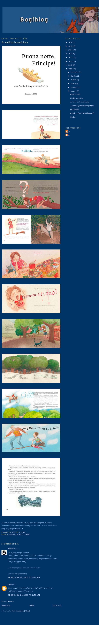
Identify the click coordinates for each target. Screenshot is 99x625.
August (74, 80)
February (74, 87)
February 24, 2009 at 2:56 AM (24, 595)
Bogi (68, 132)
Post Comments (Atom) (21, 611)
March (73, 83)
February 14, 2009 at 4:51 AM (24, 577)
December (75, 72)
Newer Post (5, 605)
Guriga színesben (76, 98)
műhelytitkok (23, 534)
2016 (70, 42)
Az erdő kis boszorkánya (79, 102)
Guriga (72, 117)
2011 (70, 61)
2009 (70, 69)
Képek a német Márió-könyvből (82, 113)
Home (31, 605)
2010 (70, 65)
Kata (10, 584)
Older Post (57, 605)
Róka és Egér (75, 94)
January (74, 91)
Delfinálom (74, 109)
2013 (70, 54)
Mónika (11, 548)
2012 (70, 57)
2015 (70, 46)
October (74, 76)
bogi (68, 135)
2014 (70, 50)
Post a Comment (7, 601)
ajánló (12, 534)
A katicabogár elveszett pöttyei (82, 106)
